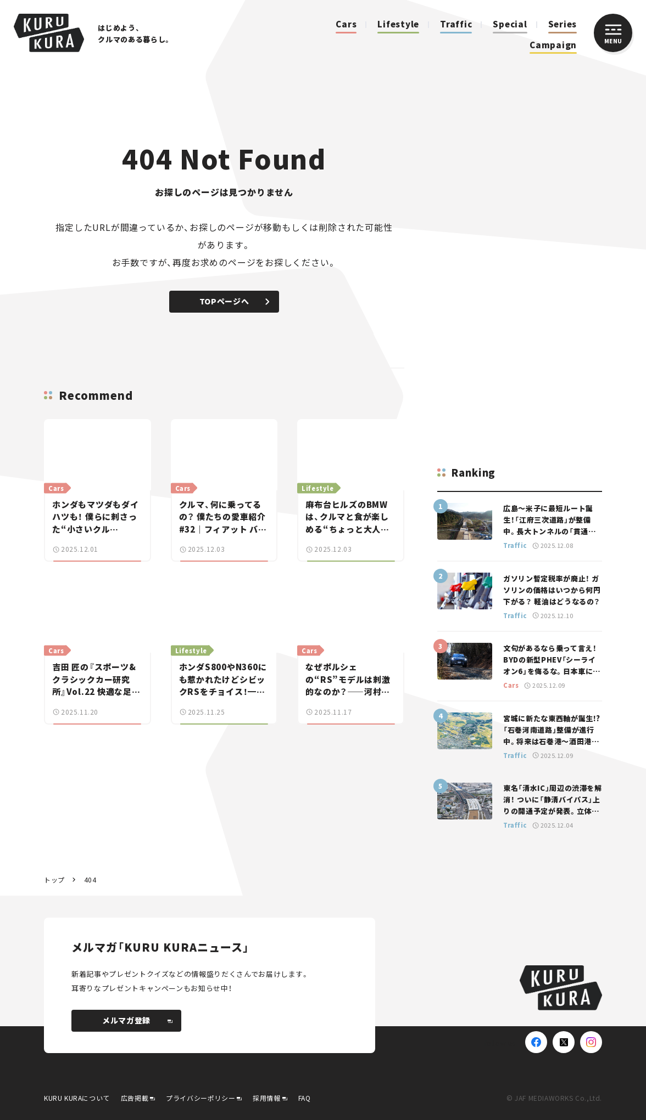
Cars (346, 24)
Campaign (553, 44)
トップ (54, 879)
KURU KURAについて (77, 1097)
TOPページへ (234, 301)
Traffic (456, 24)
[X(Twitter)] (564, 1042)
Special (510, 24)
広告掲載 (134, 1097)
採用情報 (266, 1097)
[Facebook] (536, 1042)
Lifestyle (398, 24)
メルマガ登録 (137, 1020)
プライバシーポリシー (200, 1097)
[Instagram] (591, 1042)
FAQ (304, 1097)
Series (562, 24)
